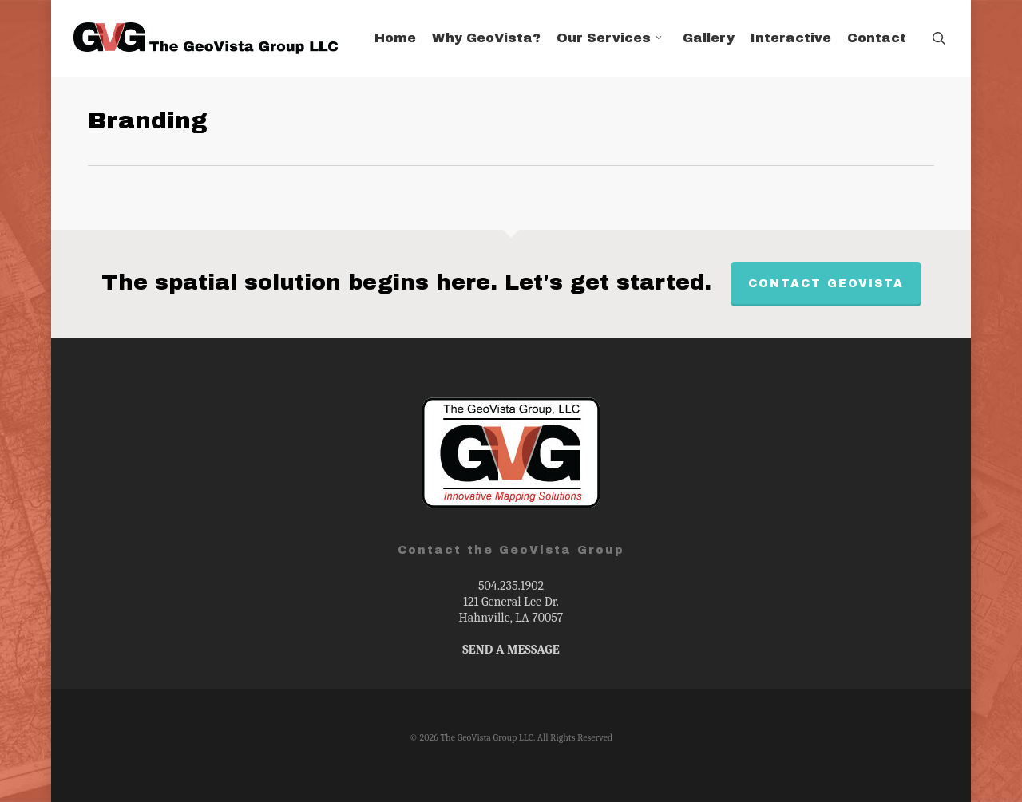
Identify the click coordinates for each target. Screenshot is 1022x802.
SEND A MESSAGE (510, 649)
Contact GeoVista (826, 284)
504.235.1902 (511, 586)
